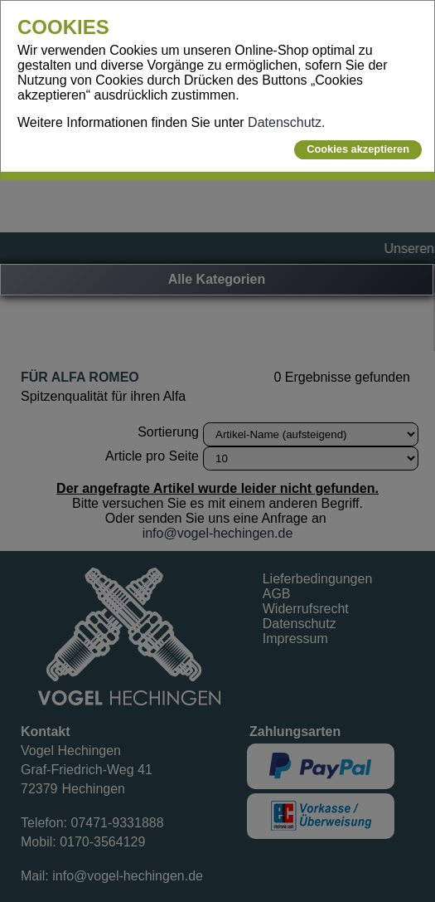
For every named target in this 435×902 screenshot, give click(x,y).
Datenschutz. (286, 122)
